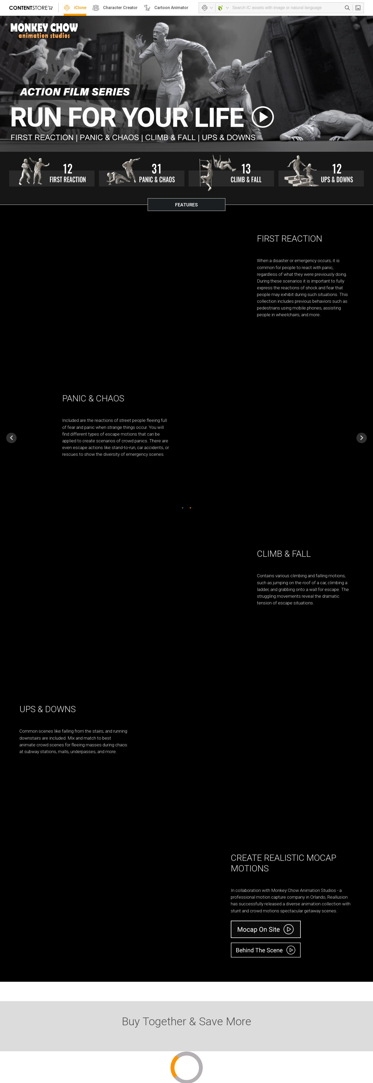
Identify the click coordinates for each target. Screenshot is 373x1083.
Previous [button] (11, 436)
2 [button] (190, 505)
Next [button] (361, 436)
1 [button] (182, 505)
